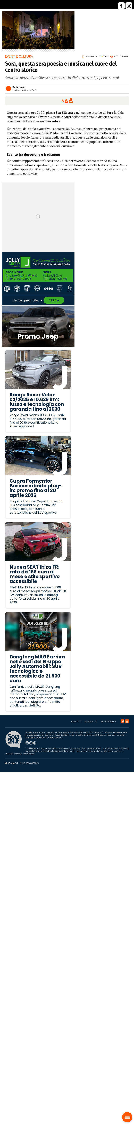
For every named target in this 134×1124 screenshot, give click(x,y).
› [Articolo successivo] (69, 326)
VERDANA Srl (11, 763)
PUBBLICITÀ (91, 721)
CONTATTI (76, 721)
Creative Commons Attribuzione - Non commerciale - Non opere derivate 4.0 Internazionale (75, 736)
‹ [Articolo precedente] (7, 326)
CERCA (54, 300)
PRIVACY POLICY (108, 721)
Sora (128, 1115)
